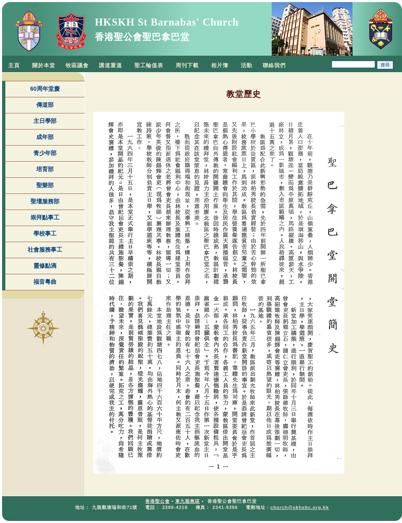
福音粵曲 (44, 281)
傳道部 (45, 104)
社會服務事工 (45, 249)
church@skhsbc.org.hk (299, 507)
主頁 (14, 65)
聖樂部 (45, 185)
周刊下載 (187, 65)
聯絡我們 (274, 65)
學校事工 (44, 233)
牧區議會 (77, 65)
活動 (246, 65)
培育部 (45, 169)
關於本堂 (43, 65)
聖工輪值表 (148, 65)
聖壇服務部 (45, 201)
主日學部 (44, 121)
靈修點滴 (44, 265)
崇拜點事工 (45, 217)
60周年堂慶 (45, 88)
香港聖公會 (157, 501)
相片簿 (219, 65)
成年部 (45, 137)
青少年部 (44, 153)
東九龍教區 (187, 501)
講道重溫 (110, 65)
